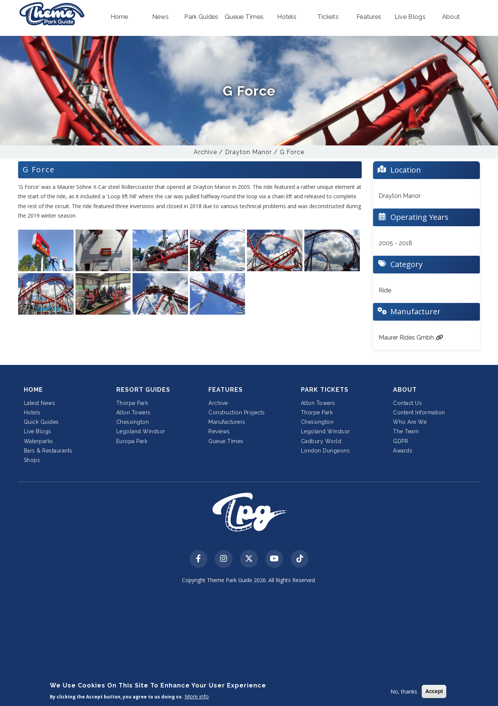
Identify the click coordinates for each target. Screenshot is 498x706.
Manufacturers (226, 422)
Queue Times (226, 441)
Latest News (40, 403)
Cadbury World (321, 441)
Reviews (219, 431)
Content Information (419, 412)
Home (33, 389)
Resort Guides (143, 389)
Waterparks (38, 441)
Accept (434, 691)
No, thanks (403, 691)
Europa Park (132, 441)
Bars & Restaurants (48, 451)
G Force (292, 152)
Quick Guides (41, 422)
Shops (32, 460)
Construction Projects (236, 412)
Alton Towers (133, 412)
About (405, 389)
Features (225, 389)
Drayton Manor (248, 152)
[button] (119, 17)
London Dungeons (325, 451)
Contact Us (407, 403)
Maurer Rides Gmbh (411, 337)
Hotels (32, 412)
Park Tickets (324, 389)
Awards (402, 451)
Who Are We (410, 422)
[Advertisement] (249, 646)
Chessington (132, 422)
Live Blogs (37, 431)
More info (197, 696)
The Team (406, 431)
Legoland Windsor (140, 431)
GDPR (400, 441)
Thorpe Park (132, 403)
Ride (385, 290)
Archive (205, 152)
